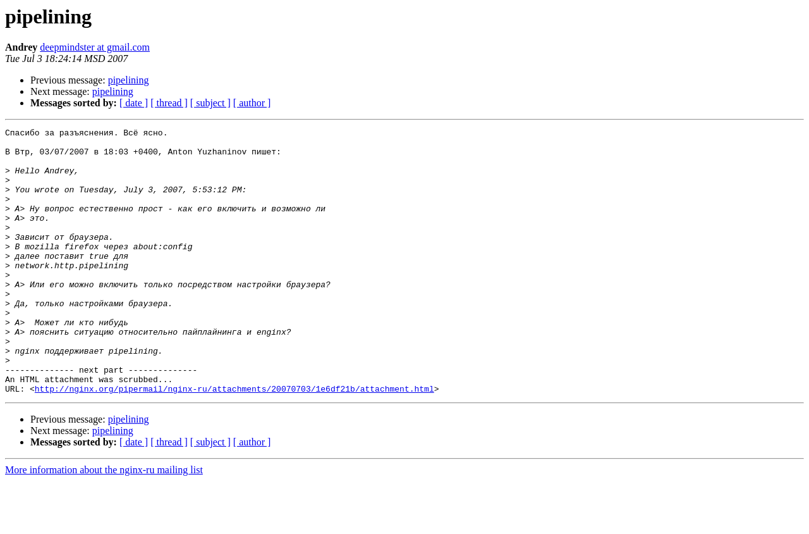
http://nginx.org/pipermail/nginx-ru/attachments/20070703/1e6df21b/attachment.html (234, 441)
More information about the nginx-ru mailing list (104, 523)
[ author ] (252, 102)
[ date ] (133, 102)
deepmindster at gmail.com (95, 47)
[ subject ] (210, 102)
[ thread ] (169, 102)
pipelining (128, 80)
